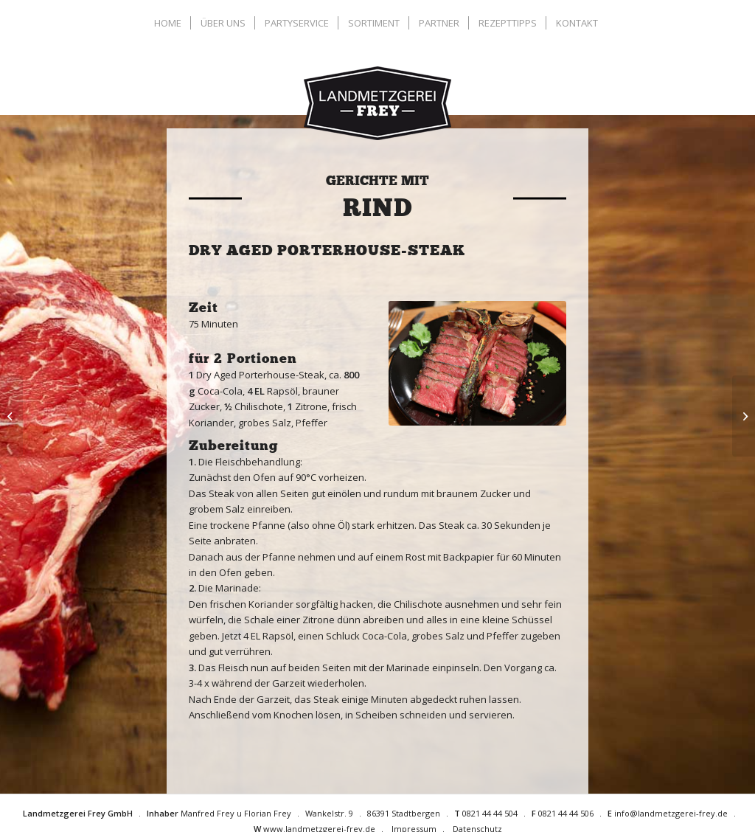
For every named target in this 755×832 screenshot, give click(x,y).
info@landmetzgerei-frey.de (671, 813)
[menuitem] (169, 22)
